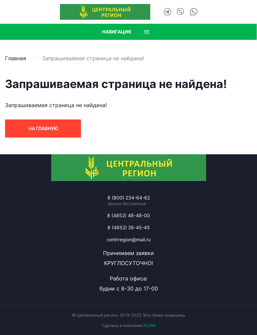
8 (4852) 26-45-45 (128, 227)
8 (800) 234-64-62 (128, 197)
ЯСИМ (149, 325)
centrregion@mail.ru (129, 239)
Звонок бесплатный (126, 203)
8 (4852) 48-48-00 (128, 215)
